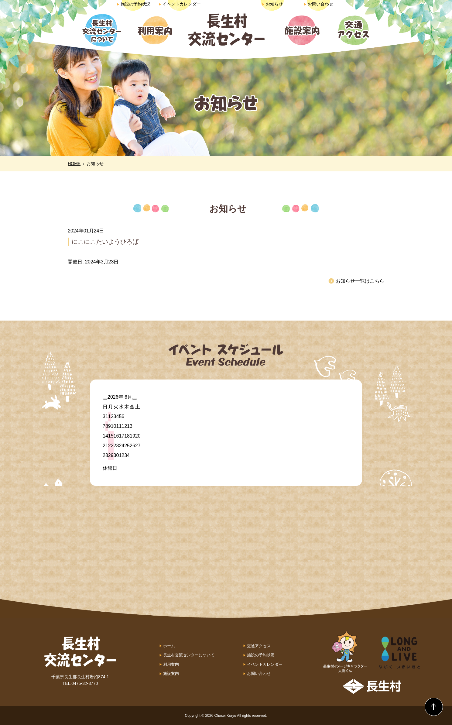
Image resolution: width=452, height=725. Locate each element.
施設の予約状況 (133, 4)
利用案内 (171, 664)
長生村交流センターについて (188, 655)
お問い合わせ (318, 4)
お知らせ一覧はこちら (360, 280)
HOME (74, 163)
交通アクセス (259, 646)
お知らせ (272, 4)
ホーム (169, 646)
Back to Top (434, 707)
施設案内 (171, 673)
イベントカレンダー (180, 4)
